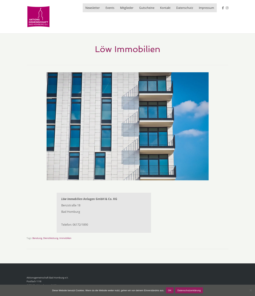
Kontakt (165, 8)
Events (110, 8)
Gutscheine (146, 8)
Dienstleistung (50, 238)
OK (169, 290)
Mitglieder (127, 8)
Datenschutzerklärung (189, 290)
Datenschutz (184, 8)
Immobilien (65, 238)
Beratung (37, 238)
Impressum (206, 8)
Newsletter (92, 8)
